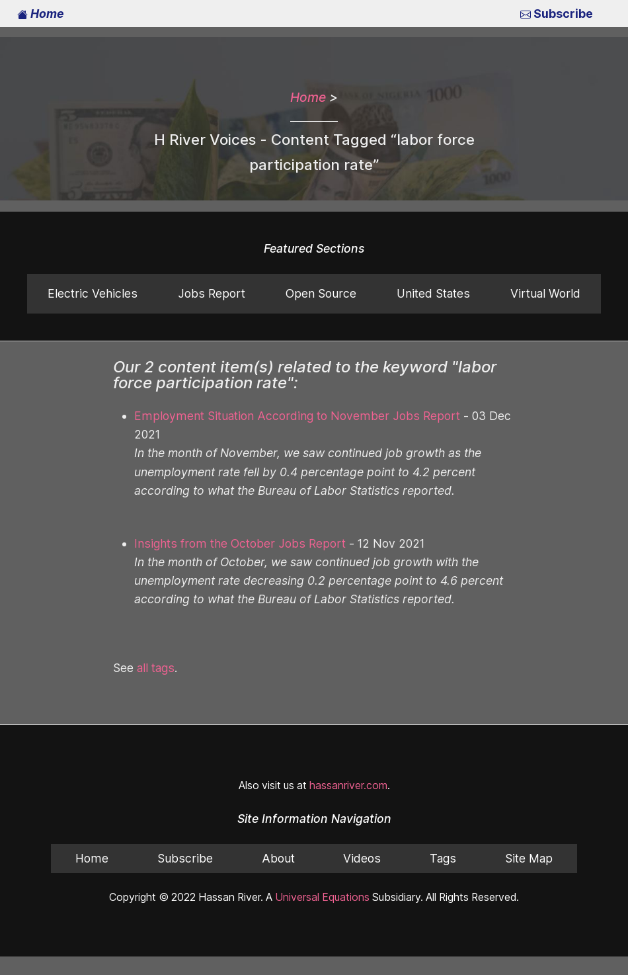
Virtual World (545, 293)
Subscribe (558, 14)
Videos (360, 840)
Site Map (528, 840)
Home (40, 14)
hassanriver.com (347, 767)
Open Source (320, 293)
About (277, 840)
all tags (156, 649)
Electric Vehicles (92, 293)
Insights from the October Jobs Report (232, 525)
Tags (442, 840)
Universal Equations (319, 878)
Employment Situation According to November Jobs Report (286, 416)
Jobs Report (209, 293)
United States (433, 293)
